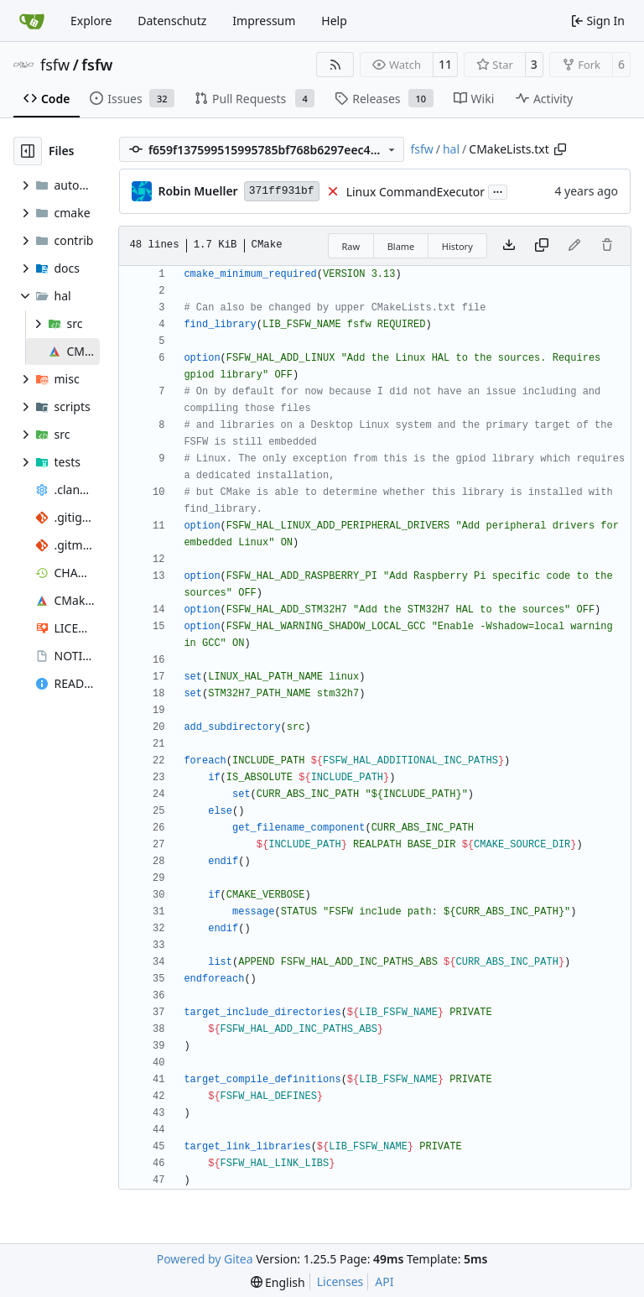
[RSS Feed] (335, 64)
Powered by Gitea (205, 1259)
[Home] (31, 21)
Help (334, 21)
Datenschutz (172, 21)
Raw (351, 246)
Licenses (340, 1281)
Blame (401, 246)
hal (451, 149)
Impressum (263, 21)
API (384, 1281)
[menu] (278, 1282)
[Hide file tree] (27, 151)
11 (445, 64)
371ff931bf (281, 191)
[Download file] (509, 246)
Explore (91, 21)
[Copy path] (560, 149)
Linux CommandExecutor (415, 192)
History (457, 246)
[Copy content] (541, 246)
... (498, 190)
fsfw (55, 64)
